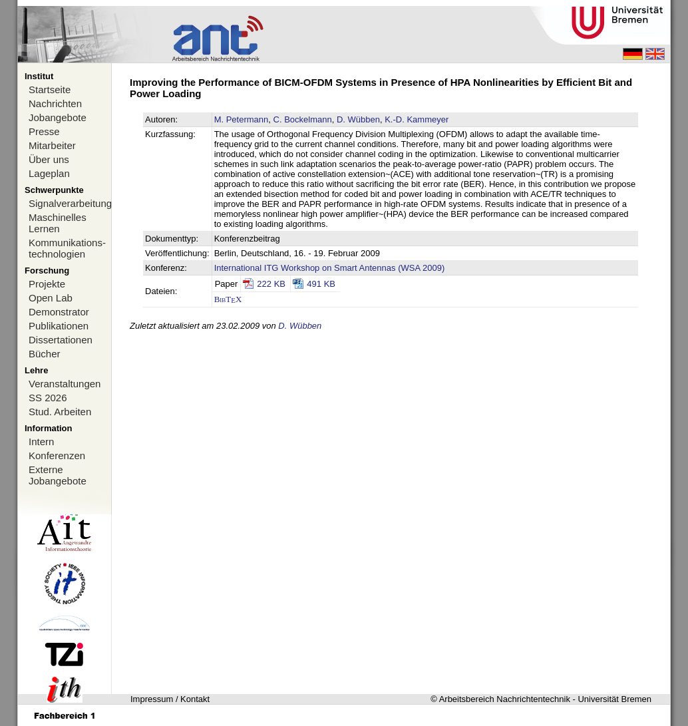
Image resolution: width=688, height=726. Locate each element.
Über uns (49, 159)
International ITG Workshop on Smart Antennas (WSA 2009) (329, 268)
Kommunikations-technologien (67, 248)
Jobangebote (57, 117)
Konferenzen (57, 455)
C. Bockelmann (302, 119)
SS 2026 (48, 397)
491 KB (321, 284)
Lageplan (49, 173)
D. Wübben (358, 119)
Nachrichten (55, 103)
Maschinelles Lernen (57, 223)
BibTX (228, 299)
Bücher (45, 353)
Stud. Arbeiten (60, 411)
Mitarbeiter (52, 145)
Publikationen (58, 325)
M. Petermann (241, 119)
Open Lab (51, 297)
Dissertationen (60, 339)
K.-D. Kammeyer (416, 119)
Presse (44, 131)
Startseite (50, 89)
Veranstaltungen (64, 383)
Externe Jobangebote (57, 475)
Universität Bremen (614, 699)
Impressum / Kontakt (170, 699)
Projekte (47, 283)
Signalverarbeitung (70, 203)
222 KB (271, 284)
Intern (41, 441)
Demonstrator (59, 311)
